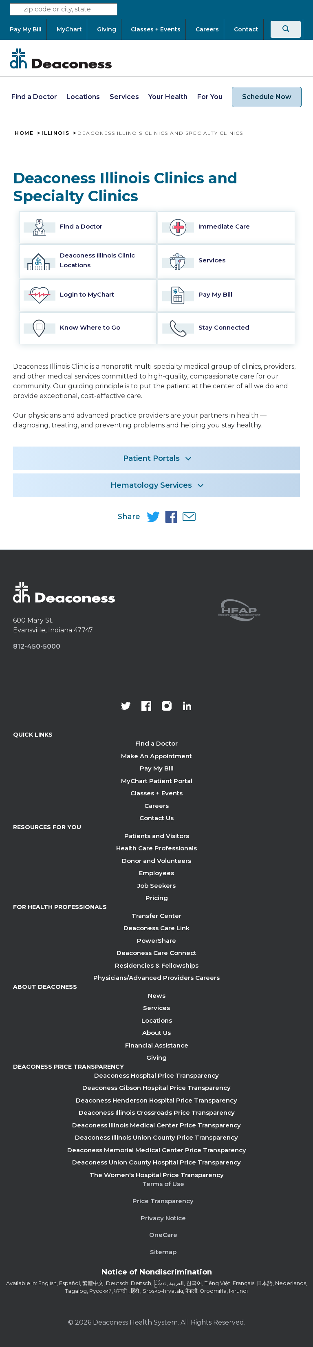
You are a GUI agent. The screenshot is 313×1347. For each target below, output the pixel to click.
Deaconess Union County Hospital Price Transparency (156, 1162)
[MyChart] (69, 29)
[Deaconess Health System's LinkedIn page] (187, 707)
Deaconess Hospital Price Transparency (156, 1075)
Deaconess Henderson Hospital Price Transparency (156, 1100)
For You (210, 97)
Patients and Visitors (156, 836)
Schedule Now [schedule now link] (266, 97)
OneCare (163, 1235)
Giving (156, 1057)
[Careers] (207, 29)
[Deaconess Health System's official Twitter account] (126, 707)
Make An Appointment (156, 756)
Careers (156, 806)
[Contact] (246, 29)
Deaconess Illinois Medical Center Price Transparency (156, 1125)
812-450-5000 (36, 646)
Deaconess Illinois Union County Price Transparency (156, 1137)
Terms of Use (163, 1184)
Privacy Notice (163, 1218)
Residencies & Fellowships (156, 965)
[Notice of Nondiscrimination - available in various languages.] (156, 1273)
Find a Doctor (34, 97)
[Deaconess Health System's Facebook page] (146, 707)
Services (124, 97)
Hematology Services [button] (151, 485)
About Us (156, 1033)
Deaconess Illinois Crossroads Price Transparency (157, 1112)
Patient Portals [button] (151, 458)
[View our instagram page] (167, 707)
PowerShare (156, 940)
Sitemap (163, 1252)
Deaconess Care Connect (156, 953)
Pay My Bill (157, 768)
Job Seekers (156, 885)
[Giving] (106, 29)
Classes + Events (156, 793)
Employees (156, 873)
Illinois (55, 133)
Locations (83, 97)
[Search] (285, 29)
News (156, 995)
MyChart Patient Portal (156, 781)
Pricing (156, 898)
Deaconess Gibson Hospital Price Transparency (156, 1088)
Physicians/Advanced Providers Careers (156, 978)
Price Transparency (163, 1201)
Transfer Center (156, 916)
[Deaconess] (61, 58)
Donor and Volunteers (156, 861)
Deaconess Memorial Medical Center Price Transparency (156, 1150)
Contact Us (156, 818)
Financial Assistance (156, 1045)
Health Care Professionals (156, 848)
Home (24, 133)
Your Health (167, 97)
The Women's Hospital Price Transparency (157, 1175)
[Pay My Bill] (28, 29)
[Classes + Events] (155, 29)
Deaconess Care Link (156, 928)
